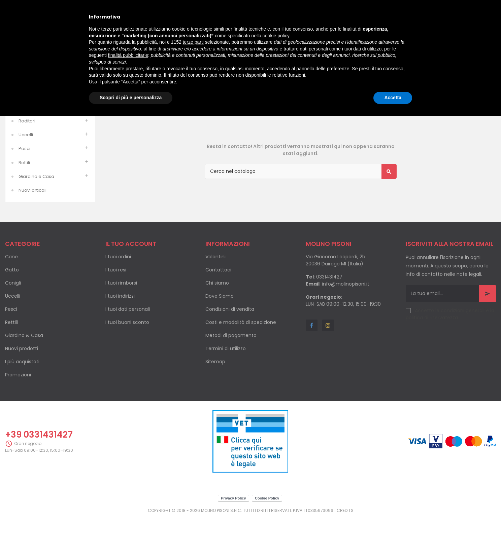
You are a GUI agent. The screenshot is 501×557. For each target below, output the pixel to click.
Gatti (24, 145)
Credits (345, 548)
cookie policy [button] (276, 35)
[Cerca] (301, 209)
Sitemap (215, 399)
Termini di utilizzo (225, 386)
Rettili (24, 200)
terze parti (193, 42)
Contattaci (218, 307)
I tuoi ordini (118, 294)
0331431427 (329, 314)
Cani (24, 131)
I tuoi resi (115, 307)
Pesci (24, 186)
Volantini (215, 294)
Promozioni (18, 412)
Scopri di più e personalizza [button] (131, 97)
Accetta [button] (392, 97)
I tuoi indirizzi (120, 333)
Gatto (12, 307)
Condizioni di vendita (229, 346)
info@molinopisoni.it (345, 321)
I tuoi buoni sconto (127, 360)
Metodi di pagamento (231, 373)
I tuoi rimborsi (121, 320)
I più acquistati (22, 399)
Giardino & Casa (24, 373)
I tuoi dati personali (127, 346)
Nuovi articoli (32, 228)
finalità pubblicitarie (128, 55)
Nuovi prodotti (21, 386)
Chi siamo (217, 320)
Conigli (13, 320)
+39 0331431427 (39, 472)
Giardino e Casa (36, 214)
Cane (11, 294)
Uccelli (26, 172)
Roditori (27, 158)
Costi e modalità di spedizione (240, 360)
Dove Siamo (219, 333)
